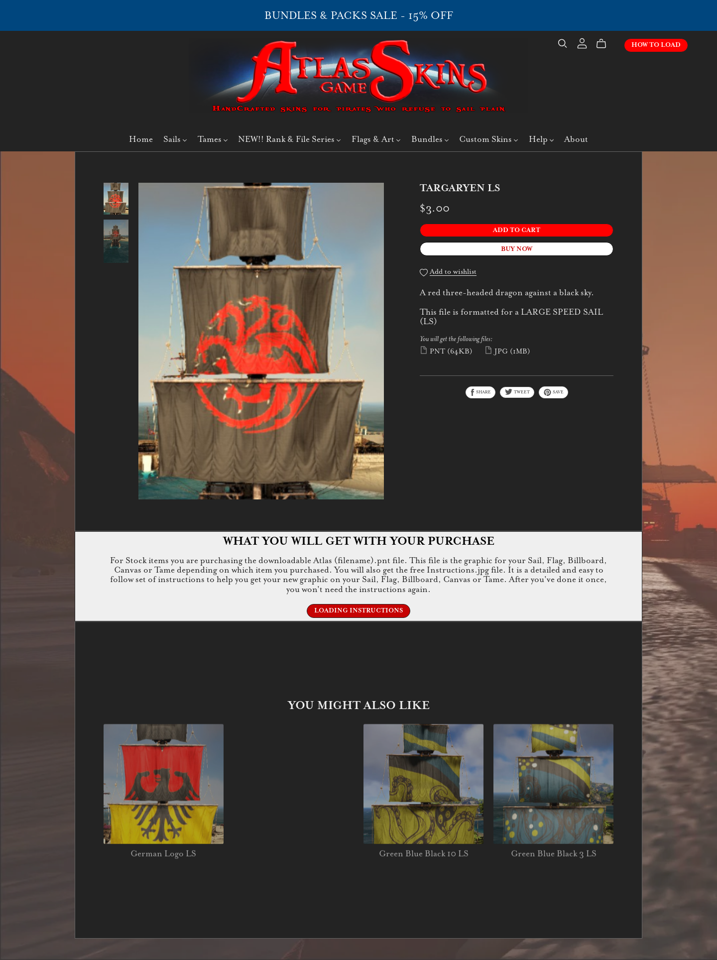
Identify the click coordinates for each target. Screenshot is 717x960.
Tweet (517, 392)
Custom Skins (488, 139)
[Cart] (605, 44)
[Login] (582, 42)
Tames (213, 139)
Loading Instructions (358, 610)
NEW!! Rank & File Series (289, 139)
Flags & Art (376, 139)
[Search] (562, 43)
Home (141, 139)
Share (480, 392)
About (576, 139)
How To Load (656, 45)
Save (553, 392)
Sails (175, 139)
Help (541, 139)
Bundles (430, 139)
